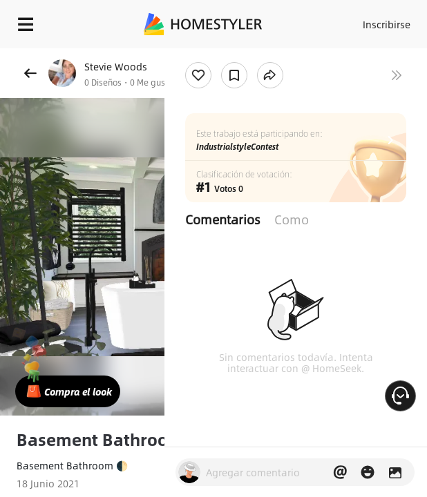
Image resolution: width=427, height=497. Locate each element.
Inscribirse (386, 24)
